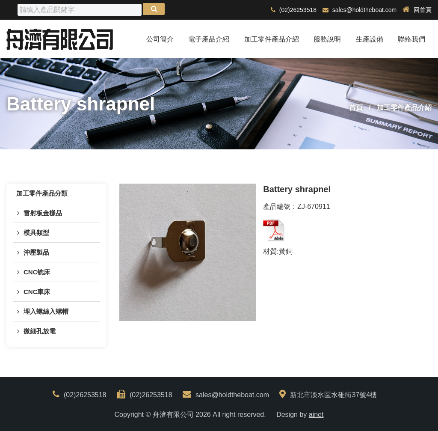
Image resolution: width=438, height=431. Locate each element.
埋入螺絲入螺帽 (46, 311)
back (393, 230)
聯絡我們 (411, 39)
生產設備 (369, 39)
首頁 (356, 107)
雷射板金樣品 (43, 213)
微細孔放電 (40, 331)
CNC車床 (37, 291)
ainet (316, 414)
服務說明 (327, 39)
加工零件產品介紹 (271, 39)
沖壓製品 (36, 252)
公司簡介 (160, 39)
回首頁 (417, 9)
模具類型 (36, 232)
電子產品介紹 (208, 39)
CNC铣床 (37, 272)
